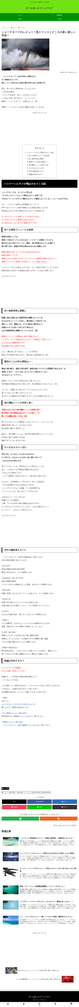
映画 (35, 793)
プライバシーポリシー (39, 1000)
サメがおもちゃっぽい (37, 169)
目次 (36, 148)
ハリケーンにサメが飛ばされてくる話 (40, 152)
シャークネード (26, 793)
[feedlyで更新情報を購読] (20, 819)
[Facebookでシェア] (39, 802)
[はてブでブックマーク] (64, 802)
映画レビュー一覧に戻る (13, 723)
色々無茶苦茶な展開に (37, 159)
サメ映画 (5, 789)
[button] (64, 808)
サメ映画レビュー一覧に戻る (14, 714)
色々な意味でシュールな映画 (39, 156)
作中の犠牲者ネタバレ (37, 172)
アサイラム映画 (7, 793)
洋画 (40, 793)
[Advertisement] (39, 128)
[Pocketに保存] (14, 808)
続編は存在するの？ (36, 175)
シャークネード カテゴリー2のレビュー (17, 705)
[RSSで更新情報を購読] (58, 819)
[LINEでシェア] (39, 808)
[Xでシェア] (14, 802)
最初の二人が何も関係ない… (39, 162)
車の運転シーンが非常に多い (39, 165)
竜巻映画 (47, 793)
